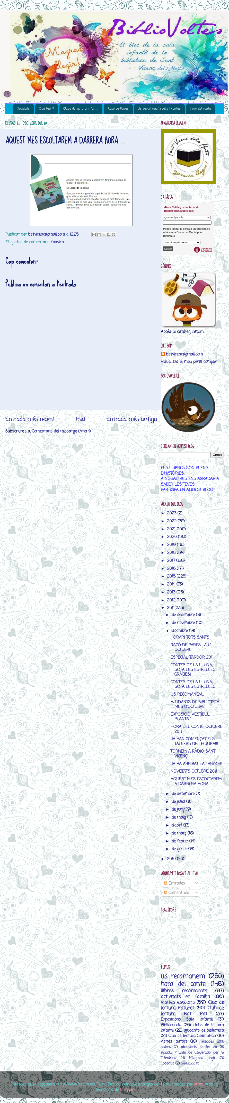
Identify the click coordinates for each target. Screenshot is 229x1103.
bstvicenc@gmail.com (184, 354)
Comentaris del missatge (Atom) (61, 431)
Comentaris (176, 893)
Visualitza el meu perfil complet (189, 362)
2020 (172, 537)
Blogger (126, 1090)
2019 (172, 545)
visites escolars (178, 1002)
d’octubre (180, 631)
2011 (171, 608)
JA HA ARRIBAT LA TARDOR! (196, 764)
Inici (80, 419)
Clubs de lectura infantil (80, 108)
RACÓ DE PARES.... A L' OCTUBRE (191, 647)
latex (198, 1084)
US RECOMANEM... (187, 694)
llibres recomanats (184, 990)
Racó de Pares (118, 108)
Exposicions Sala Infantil (187, 1019)
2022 (172, 521)
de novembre (184, 623)
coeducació (188, 1063)
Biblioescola (171, 1025)
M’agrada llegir (202, 1058)
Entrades (174, 883)
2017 (171, 561)
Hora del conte (200, 108)
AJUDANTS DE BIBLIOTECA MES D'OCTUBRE (195, 704)
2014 (172, 584)
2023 (172, 513)
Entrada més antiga (131, 419)
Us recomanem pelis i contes (159, 108)
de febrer (180, 841)
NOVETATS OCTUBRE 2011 (194, 771)
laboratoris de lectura (198, 1047)
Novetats (23, 108)
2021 (172, 529)
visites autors (174, 1041)
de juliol (179, 802)
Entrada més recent (30, 419)
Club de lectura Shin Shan (192, 1036)
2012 (172, 600)
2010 (172, 859)
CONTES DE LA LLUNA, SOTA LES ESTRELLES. (193, 684)
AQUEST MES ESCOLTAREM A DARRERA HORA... (196, 781)
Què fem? (46, 108)
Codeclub (167, 1063)
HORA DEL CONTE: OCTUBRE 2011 (196, 729)
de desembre (184, 615)
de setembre (184, 794)
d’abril (177, 825)
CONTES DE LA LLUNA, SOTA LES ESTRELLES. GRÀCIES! (193, 670)
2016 (172, 569)
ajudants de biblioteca (204, 1030)
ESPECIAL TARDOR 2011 (192, 657)
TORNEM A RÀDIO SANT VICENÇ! (193, 754)
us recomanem (183, 976)
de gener (180, 849)
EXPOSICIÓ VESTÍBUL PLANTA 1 (190, 717)
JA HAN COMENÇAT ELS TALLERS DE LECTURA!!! (194, 741)
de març (180, 833)
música (57, 242)
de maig (179, 817)
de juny (179, 809)
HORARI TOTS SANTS (190, 637)
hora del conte (183, 984)
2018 (172, 553)
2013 (172, 592)
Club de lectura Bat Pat (192, 1010)
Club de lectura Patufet (192, 1005)
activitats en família (185, 996)
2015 (172, 576)
